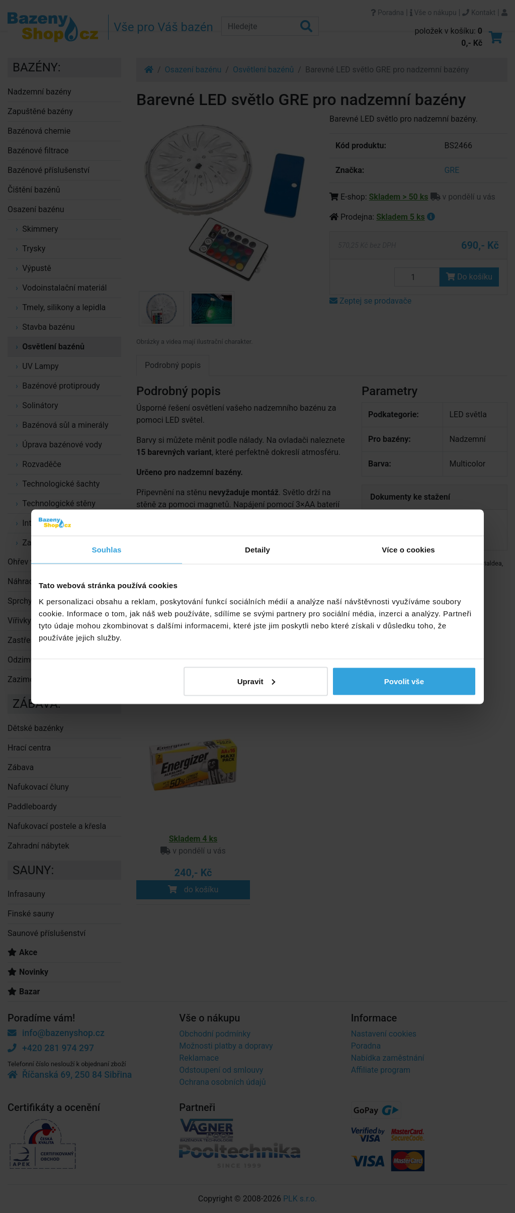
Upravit (256, 681)
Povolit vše (404, 681)
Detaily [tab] (257, 549)
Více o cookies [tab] (408, 549)
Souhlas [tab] (106, 549)
